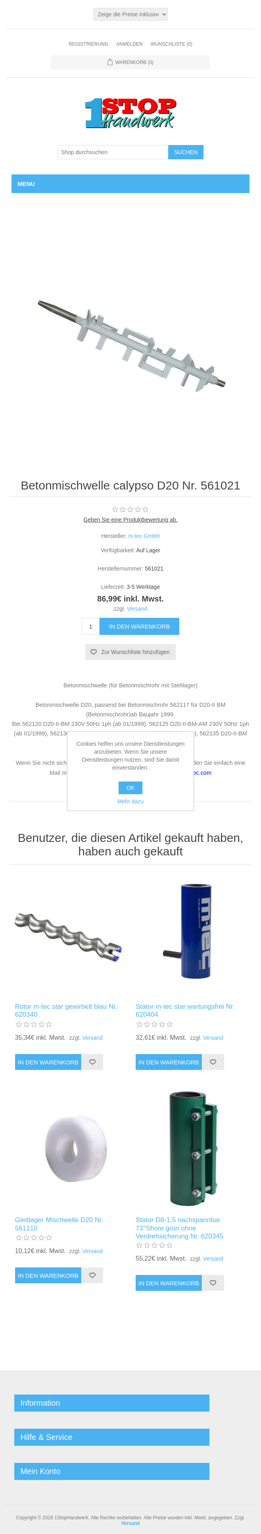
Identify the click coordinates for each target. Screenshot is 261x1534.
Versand (137, 608)
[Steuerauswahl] (130, 14)
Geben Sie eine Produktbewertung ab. (130, 519)
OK (130, 788)
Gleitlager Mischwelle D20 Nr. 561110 (59, 1222)
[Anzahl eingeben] (91, 626)
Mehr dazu (130, 801)
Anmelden (129, 44)
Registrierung (88, 44)
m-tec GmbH (143, 536)
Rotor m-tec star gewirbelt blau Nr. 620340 (66, 1008)
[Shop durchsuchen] (113, 152)
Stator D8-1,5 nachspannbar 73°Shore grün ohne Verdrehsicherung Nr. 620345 (179, 1226)
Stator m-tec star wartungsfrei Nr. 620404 (185, 1008)
